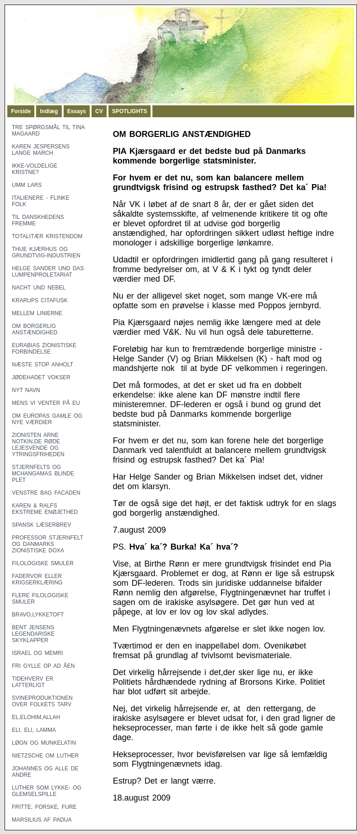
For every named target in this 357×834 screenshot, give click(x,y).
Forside (21, 111)
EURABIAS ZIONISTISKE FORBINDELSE (44, 348)
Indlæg (49, 111)
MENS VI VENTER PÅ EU (46, 403)
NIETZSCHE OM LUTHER (45, 755)
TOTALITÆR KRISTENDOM (47, 236)
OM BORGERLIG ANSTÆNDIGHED (34, 329)
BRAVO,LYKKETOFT (38, 614)
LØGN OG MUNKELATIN (44, 743)
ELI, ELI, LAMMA (34, 730)
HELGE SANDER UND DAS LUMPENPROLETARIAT (48, 271)
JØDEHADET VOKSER (41, 377)
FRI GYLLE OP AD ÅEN (43, 666)
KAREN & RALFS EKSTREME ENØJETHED (45, 508)
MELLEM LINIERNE (37, 313)
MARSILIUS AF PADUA (41, 820)
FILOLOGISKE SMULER (43, 563)
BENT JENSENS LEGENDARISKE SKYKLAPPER (33, 633)
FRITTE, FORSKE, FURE (44, 807)
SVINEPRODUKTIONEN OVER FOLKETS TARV (42, 701)
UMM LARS (27, 185)
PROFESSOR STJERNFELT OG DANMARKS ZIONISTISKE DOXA (47, 544)
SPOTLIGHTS (129, 111)
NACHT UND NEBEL (38, 287)
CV (99, 111)
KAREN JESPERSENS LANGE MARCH (41, 149)
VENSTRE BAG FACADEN (46, 493)
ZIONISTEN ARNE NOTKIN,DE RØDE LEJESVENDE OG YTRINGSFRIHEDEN (38, 445)
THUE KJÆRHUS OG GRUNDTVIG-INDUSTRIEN (46, 252)
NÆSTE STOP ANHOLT (42, 364)
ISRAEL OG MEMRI (37, 653)
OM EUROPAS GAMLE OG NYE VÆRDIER (47, 419)
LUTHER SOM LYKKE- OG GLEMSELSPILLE (46, 791)
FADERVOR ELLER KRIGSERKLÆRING (37, 579)
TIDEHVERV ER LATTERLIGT (32, 682)
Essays (76, 111)
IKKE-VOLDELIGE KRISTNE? (34, 169)
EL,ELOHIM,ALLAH (36, 717)
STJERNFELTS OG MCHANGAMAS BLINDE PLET (43, 473)
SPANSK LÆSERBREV (41, 525)
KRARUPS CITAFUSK (40, 300)
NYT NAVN (26, 390)
